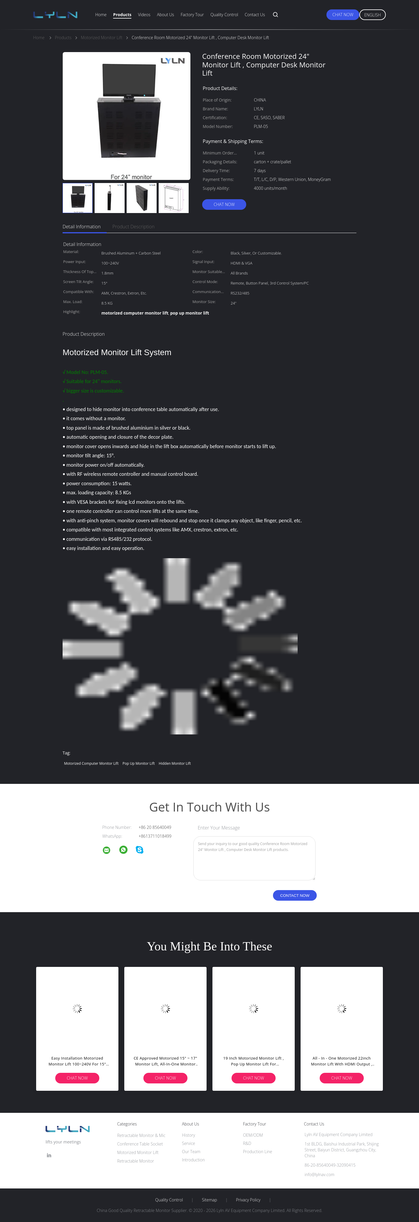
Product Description (134, 226)
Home (100, 14)
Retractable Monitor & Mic (141, 1135)
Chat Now (342, 14)
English (372, 15)
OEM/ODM (253, 1135)
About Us (165, 14)
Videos (144, 14)
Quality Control (224, 14)
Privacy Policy (248, 1200)
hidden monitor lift (175, 763)
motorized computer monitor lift (91, 763)
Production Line (257, 1151)
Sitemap (209, 1200)
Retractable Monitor (135, 1161)
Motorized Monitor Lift (138, 1152)
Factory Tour (192, 14)
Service (188, 1143)
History (188, 1135)
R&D (247, 1143)
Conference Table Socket (140, 1144)
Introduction (193, 1160)
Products (122, 14)
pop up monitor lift (139, 763)
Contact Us (255, 14)
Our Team (191, 1151)
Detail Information (82, 226)
